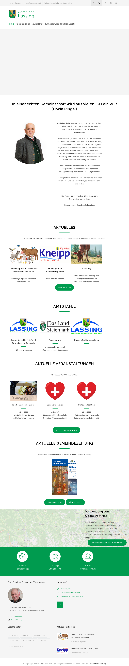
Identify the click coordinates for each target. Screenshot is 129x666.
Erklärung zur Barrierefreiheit (72, 596)
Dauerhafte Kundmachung (86, 340)
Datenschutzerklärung (97, 664)
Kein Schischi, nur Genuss (24, 405)
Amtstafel (44, 641)
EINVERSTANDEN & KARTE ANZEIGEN (107, 542)
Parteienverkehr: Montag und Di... (59, 3)
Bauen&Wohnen (16, 646)
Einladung (86, 269)
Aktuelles (13, 641)
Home (11, 24)
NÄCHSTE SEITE (75, 502)
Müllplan (26, 635)
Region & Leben (67, 24)
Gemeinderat (39, 635)
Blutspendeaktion (55, 405)
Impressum (65, 589)
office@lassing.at (34, 3)
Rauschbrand (55, 340)
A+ (94, 3)
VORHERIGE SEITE (54, 502)
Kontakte (13, 635)
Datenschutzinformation (70, 593)
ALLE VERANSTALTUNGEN (66, 430)
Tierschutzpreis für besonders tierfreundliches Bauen (83, 635)
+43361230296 (17, 3)
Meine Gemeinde (22, 24)
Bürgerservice (52, 24)
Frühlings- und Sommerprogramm (85, 648)
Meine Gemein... (29, 641)
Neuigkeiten (37, 24)
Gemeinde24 (43, 664)
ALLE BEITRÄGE (64, 287)
